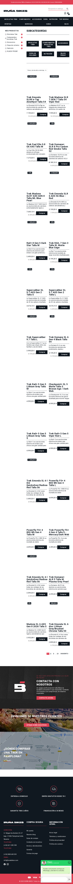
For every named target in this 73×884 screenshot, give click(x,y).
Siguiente (65, 653)
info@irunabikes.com (11, 860)
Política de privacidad (56, 840)
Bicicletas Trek (32, 43)
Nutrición (48, 54)
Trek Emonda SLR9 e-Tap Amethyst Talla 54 (36, 99)
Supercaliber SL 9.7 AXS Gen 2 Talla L (57, 292)
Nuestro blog (31, 834)
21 (58, 654)
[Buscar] (58, 8)
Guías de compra (32, 838)
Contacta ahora (46, 698)
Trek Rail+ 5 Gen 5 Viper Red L (59, 434)
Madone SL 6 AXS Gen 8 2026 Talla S (37, 625)
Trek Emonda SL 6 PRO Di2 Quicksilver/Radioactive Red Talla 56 (39, 484)
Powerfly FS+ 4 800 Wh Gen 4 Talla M (35, 532)
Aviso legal (53, 833)
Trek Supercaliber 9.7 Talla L (36, 338)
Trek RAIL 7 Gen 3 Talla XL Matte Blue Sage (58, 245)
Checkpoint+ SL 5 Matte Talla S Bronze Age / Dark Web (58, 387)
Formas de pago (32, 853)
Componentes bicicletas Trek (49, 44)
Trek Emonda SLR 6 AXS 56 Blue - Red (58, 196)
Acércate (7, 760)
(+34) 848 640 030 (45, 2)
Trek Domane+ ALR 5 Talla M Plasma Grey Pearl (59, 579)
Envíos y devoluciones (34, 846)
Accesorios (63, 43)
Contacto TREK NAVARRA (56, 2)
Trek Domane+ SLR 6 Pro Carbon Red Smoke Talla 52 (58, 147)
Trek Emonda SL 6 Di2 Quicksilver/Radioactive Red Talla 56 (39, 579)
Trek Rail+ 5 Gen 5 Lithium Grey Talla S (36, 435)
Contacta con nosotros (34, 842)
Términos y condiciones (57, 836)
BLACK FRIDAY (63, 54)
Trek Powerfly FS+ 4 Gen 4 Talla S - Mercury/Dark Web (59, 532)
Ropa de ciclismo (32, 54)
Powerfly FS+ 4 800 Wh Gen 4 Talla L (57, 483)
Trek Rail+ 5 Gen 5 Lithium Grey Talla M (36, 386)
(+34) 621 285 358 (35, 2)
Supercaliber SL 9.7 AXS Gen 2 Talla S (35, 292)
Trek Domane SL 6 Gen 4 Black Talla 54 (59, 339)
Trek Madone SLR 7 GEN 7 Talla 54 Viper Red (58, 99)
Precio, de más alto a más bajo (36, 70)
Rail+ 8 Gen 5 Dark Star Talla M (36, 244)
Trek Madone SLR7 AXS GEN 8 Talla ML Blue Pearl (36, 197)
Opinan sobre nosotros (36, 725)
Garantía (29, 850)
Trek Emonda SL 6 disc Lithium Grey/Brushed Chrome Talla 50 (59, 627)
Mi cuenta (30, 831)
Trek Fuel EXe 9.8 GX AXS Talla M (36, 145)
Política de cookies (56, 844)
